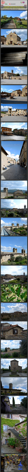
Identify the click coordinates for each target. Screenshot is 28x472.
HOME (25, 5)
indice (2, 5)
